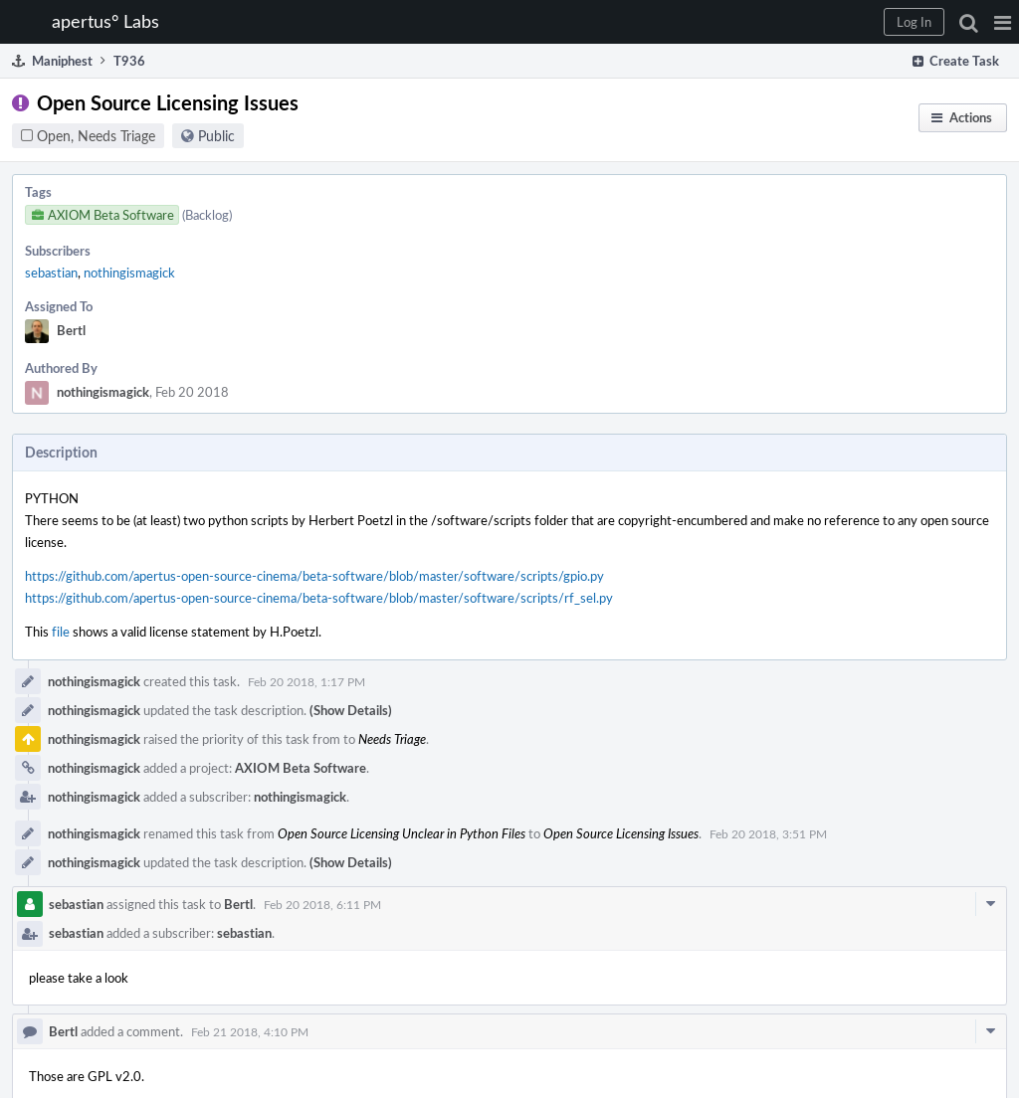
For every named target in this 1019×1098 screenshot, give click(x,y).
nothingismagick (129, 272)
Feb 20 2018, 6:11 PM (322, 904)
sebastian (51, 272)
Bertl (71, 330)
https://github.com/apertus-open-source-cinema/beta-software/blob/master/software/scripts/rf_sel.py (319, 598)
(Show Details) (350, 710)
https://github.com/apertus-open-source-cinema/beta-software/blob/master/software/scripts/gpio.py (314, 576)
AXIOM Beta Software (300, 768)
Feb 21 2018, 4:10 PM (249, 1031)
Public (216, 135)
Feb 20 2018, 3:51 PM (768, 833)
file (61, 631)
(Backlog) (207, 215)
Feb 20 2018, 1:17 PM (306, 681)
